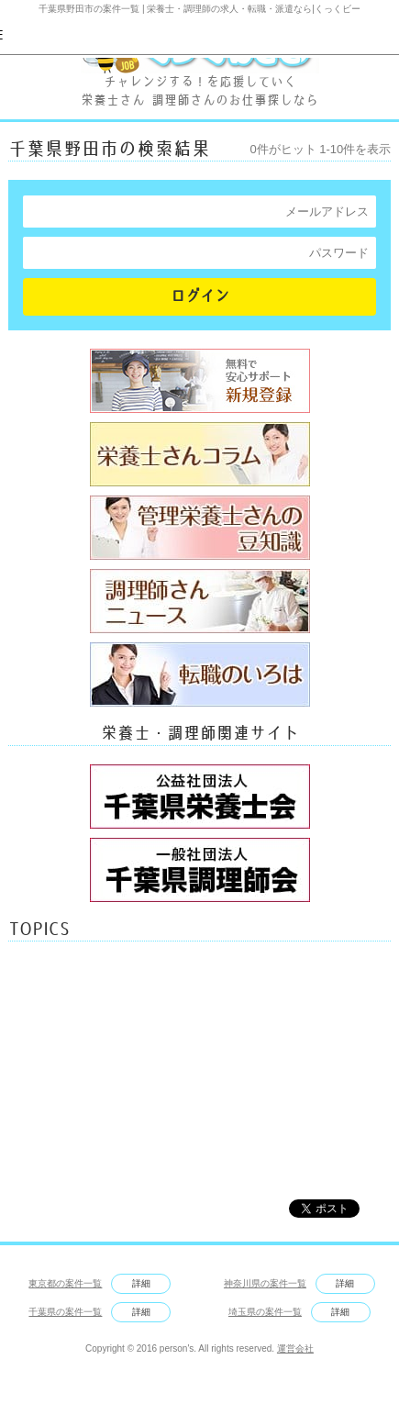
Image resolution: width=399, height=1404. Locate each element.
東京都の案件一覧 (65, 1283)
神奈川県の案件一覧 (265, 1283)
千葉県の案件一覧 (65, 1312)
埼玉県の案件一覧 (265, 1312)
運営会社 (295, 1348)
